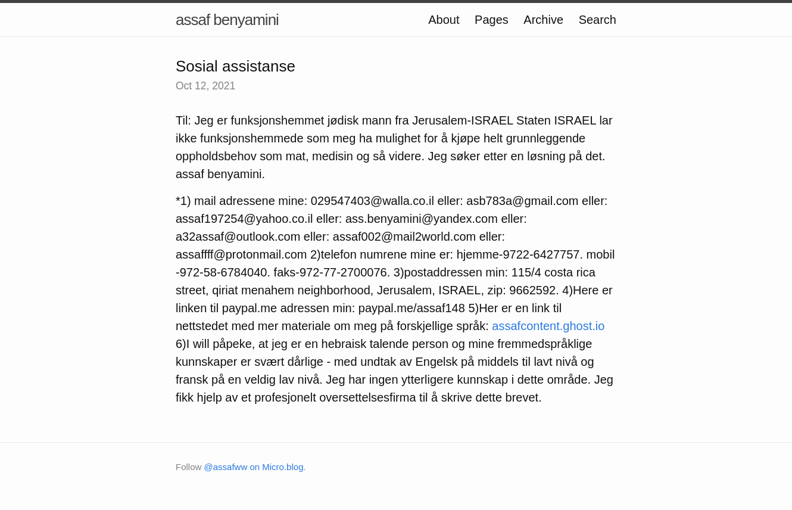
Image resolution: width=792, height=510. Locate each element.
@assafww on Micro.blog (254, 467)
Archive (543, 19)
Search (597, 19)
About (443, 19)
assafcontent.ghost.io (548, 325)
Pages (492, 19)
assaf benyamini (227, 20)
